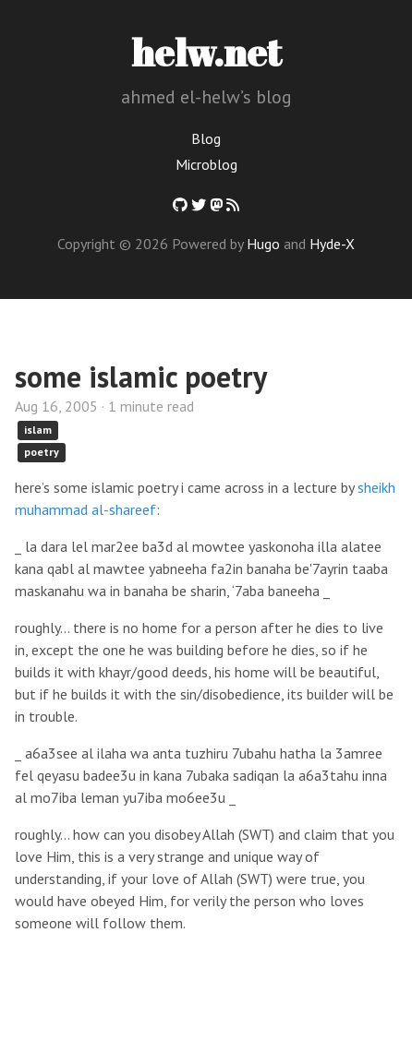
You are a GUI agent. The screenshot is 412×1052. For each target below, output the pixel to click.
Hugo (263, 243)
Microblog (206, 164)
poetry (41, 452)
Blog (206, 138)
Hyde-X (332, 243)
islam (38, 429)
